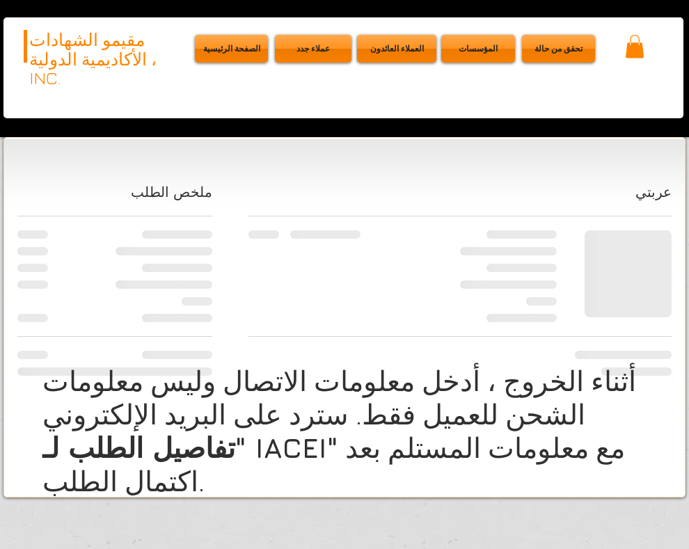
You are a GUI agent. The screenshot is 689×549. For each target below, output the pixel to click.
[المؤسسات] (478, 49)
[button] (558, 49)
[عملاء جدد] (313, 49)
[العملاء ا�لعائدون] (396, 49)
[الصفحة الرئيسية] (231, 49)
